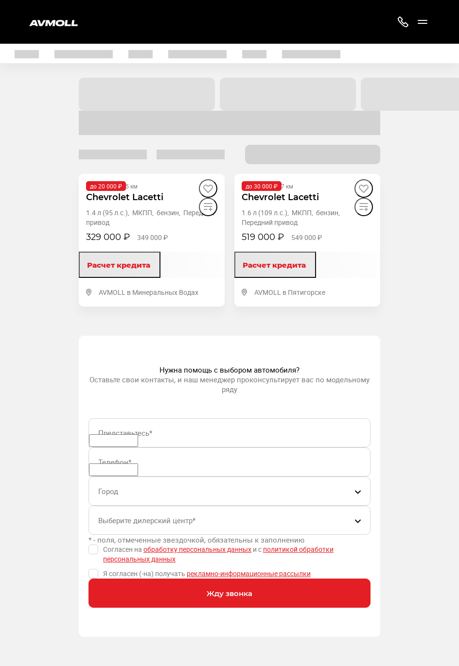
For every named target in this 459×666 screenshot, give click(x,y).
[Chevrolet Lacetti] (124, 197)
